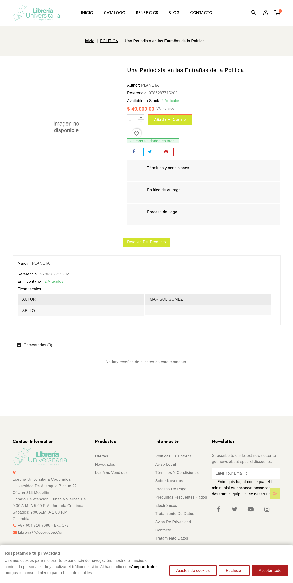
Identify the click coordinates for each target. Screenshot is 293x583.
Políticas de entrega (173, 457)
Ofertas (101, 457)
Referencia (27, 275)
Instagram (266, 509)
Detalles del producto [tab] (146, 242)
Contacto (163, 531)
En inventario (29, 282)
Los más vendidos (111, 473)
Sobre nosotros (169, 481)
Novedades (105, 465)
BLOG (174, 12)
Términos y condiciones (177, 473)
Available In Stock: (143, 101)
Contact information (33, 442)
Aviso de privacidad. (173, 522)
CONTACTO (201, 12)
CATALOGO (114, 12)
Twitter (234, 509)
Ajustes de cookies (193, 570)
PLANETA (150, 85)
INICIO (87, 12)
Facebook (218, 509)
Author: (133, 85)
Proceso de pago (171, 490)
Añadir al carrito (170, 119)
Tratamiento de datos (174, 514)
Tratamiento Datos (171, 539)
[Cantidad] (132, 119)
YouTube (250, 509)
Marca (23, 264)
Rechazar (234, 570)
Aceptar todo (270, 570)
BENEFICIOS (147, 12)
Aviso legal (165, 465)
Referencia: (137, 93)
